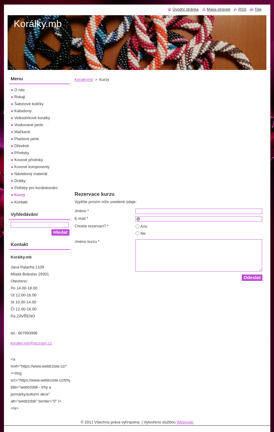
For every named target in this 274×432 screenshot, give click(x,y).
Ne (143, 233)
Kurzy (19, 194)
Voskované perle (28, 125)
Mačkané (22, 132)
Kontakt (20, 202)
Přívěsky (21, 152)
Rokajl (19, 97)
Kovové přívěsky (28, 159)
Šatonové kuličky (29, 104)
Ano (143, 226)
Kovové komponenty (32, 166)
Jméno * (82, 211)
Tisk (258, 9)
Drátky (20, 180)
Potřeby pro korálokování (36, 187)
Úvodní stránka (185, 9)
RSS (242, 9)
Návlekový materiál (30, 173)
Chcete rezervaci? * (92, 226)
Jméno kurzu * (87, 241)
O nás (19, 90)
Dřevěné (21, 145)
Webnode (185, 422)
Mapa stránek (218, 9)
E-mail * (81, 218)
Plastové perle (26, 139)
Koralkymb (84, 79)
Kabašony (23, 111)
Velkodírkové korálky (32, 118)
